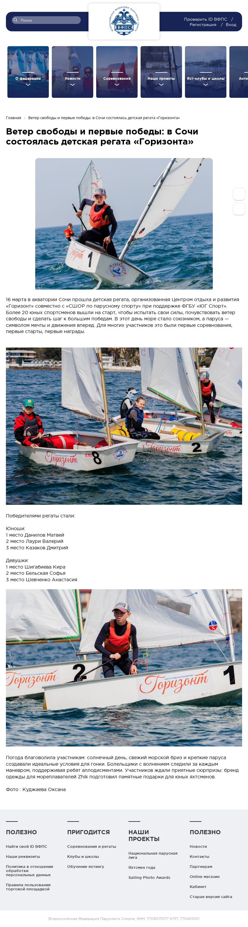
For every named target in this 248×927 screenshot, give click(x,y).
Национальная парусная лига (153, 855)
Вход (231, 24)
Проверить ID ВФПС (206, 19)
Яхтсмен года (141, 867)
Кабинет (198, 886)
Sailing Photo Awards (149, 877)
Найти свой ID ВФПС (26, 846)
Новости (198, 846)
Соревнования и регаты (91, 846)
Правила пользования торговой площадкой (28, 887)
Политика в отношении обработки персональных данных (29, 870)
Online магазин (205, 876)
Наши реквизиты (23, 856)
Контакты (199, 856)
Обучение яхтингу (85, 866)
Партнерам (201, 866)
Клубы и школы (83, 856)
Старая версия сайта (211, 896)
